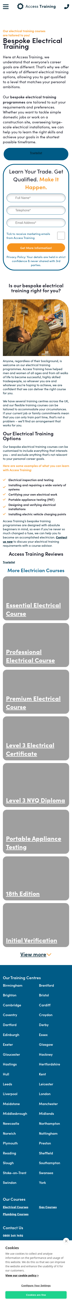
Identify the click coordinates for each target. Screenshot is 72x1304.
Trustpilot (36, 153)
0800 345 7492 (13, 1235)
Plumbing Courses (15, 1214)
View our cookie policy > (22, 1275)
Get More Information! (36, 248)
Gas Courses (48, 1207)
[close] (66, 1241)
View (36, 954)
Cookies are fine (36, 1294)
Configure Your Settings (36, 1285)
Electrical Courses (15, 1207)
